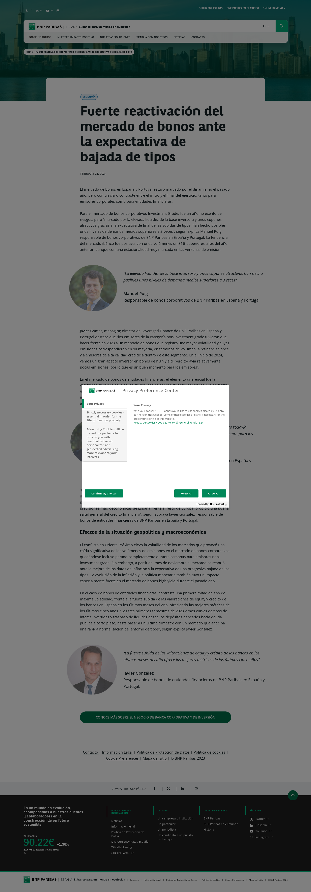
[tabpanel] (179, 415)
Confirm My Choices (104, 493)
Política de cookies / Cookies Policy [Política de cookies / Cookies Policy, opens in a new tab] (154, 422)
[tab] (104, 403)
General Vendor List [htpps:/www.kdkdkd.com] (191, 422)
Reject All (186, 493)
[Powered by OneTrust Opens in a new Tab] (211, 505)
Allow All (213, 493)
